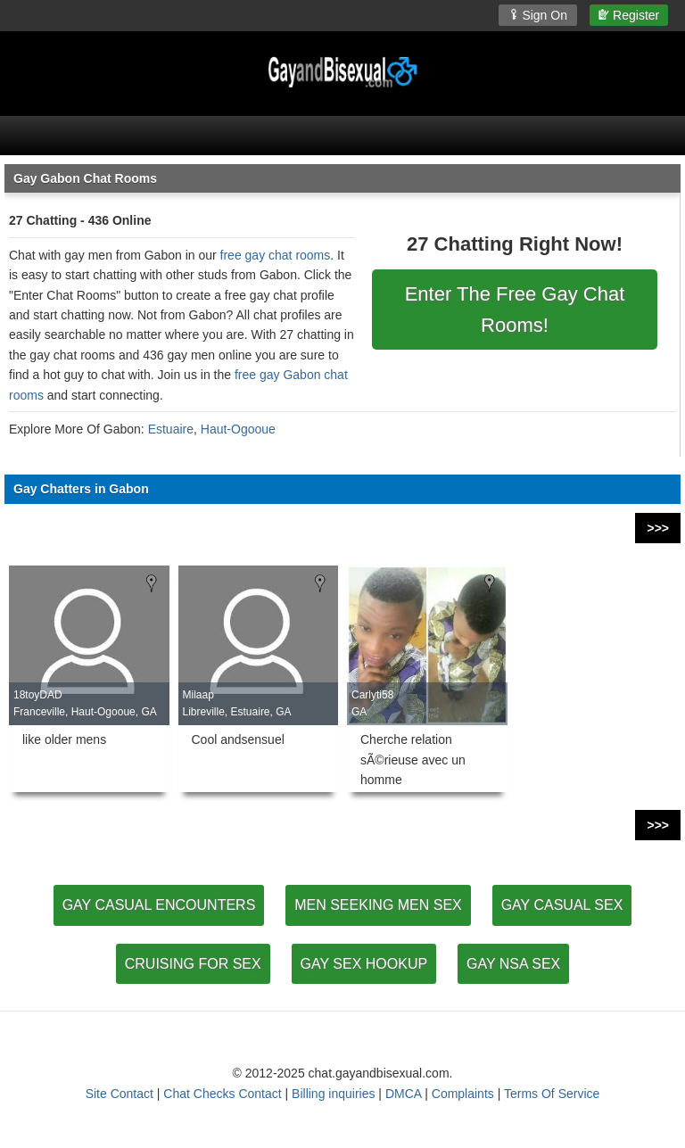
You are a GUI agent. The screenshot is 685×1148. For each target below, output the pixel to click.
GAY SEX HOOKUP (364, 963)
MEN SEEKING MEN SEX (378, 905)
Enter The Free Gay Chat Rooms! (515, 309)
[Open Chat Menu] (342, 135)
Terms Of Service (551, 1093)
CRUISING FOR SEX (193, 963)
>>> (658, 528)
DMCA (403, 1093)
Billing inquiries (333, 1093)
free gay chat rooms (275, 255)
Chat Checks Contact (222, 1093)
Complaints (463, 1093)
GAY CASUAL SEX (562, 905)
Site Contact (119, 1093)
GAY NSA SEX (513, 963)
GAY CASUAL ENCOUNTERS (159, 905)
